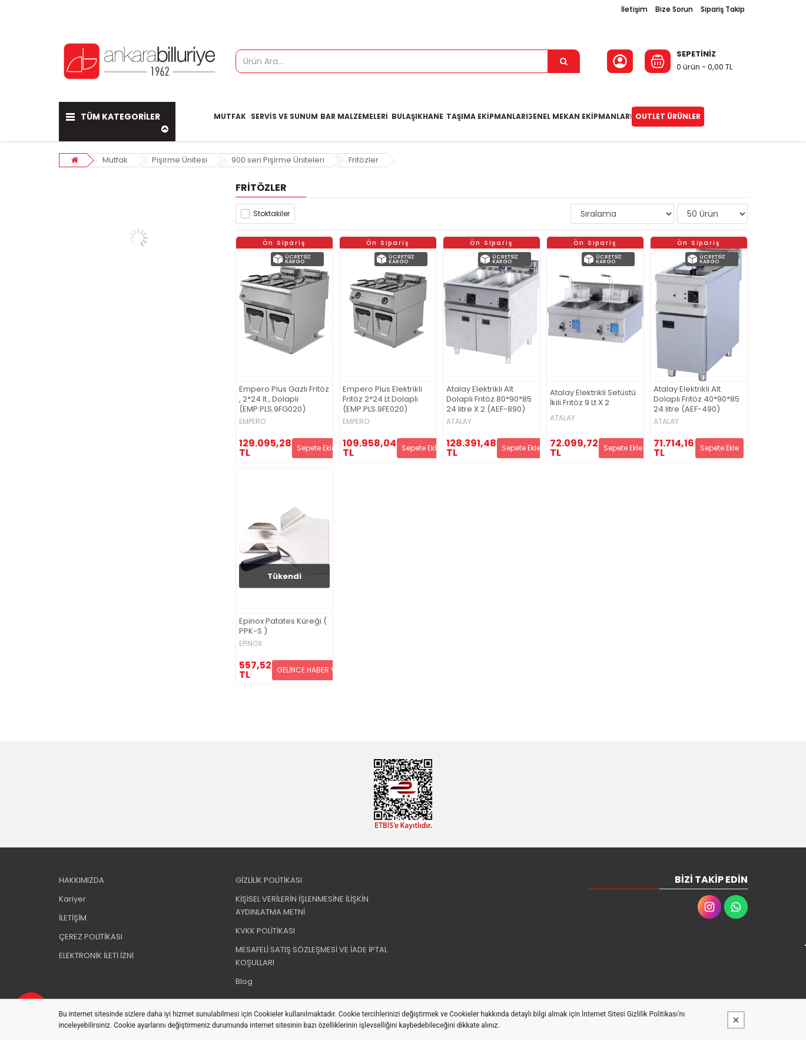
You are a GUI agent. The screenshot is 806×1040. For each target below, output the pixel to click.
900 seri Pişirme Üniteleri (277, 159)
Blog (244, 981)
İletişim (634, 9)
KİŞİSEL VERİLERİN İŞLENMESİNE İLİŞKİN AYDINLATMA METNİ (302, 905)
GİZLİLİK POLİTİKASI (269, 880)
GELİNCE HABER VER (310, 670)
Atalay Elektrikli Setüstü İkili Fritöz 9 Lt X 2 (593, 398)
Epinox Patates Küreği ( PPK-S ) (283, 627)
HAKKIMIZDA (81, 880)
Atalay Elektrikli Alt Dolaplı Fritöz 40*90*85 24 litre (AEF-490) (696, 400)
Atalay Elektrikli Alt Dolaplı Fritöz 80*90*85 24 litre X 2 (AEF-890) (489, 400)
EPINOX (250, 644)
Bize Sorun (674, 9)
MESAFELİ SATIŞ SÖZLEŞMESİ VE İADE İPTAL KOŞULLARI (311, 956)
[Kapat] (736, 1020)
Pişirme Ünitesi (179, 159)
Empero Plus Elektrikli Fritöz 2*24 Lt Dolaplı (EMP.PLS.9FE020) (382, 400)
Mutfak (115, 159)
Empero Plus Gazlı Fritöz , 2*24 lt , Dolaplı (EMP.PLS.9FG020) (284, 400)
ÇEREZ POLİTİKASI (90, 936)
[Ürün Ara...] (564, 61)
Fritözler (364, 159)
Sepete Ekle (316, 448)
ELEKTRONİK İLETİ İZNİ (96, 955)
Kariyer (72, 899)
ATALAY (459, 422)
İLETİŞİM (73, 917)
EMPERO (252, 422)
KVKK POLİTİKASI (265, 930)
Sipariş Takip (723, 9)
